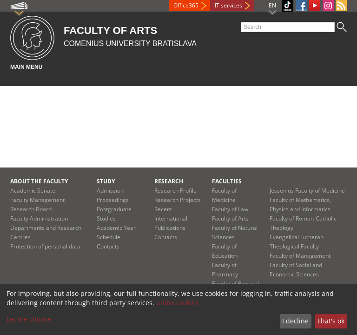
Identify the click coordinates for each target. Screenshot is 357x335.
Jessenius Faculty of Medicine (307, 190)
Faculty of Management (300, 256)
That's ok (330, 320)
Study (106, 181)
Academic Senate (32, 190)
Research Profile (175, 190)
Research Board (31, 209)
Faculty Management (37, 200)
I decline (295, 320)
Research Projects (177, 200)
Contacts (108, 246)
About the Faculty (39, 181)
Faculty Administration (39, 218)
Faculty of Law (230, 209)
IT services (228, 5)
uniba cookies (177, 302)
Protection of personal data (45, 246)
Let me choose (29, 319)
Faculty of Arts (230, 218)
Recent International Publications (170, 218)
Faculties (227, 181)
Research (168, 181)
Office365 (185, 5)
